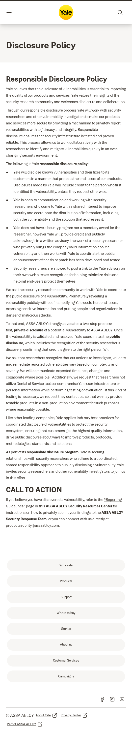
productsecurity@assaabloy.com (32, 525)
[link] (66, 565)
